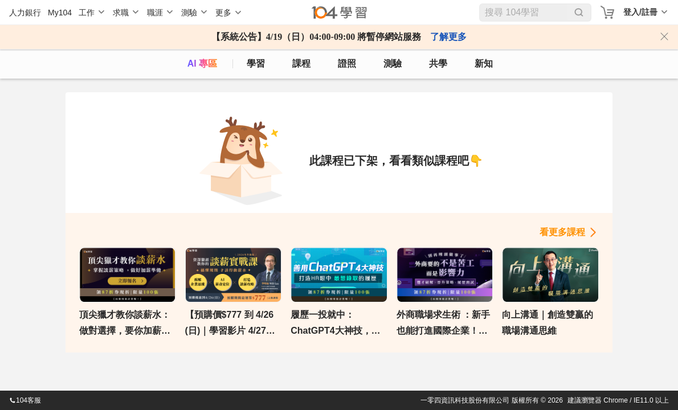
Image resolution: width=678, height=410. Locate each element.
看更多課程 (562, 232)
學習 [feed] (256, 63)
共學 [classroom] (438, 63)
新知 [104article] (484, 63)
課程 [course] (301, 63)
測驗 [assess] (392, 63)
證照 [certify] (347, 63)
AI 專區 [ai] (202, 63)
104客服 (25, 400)
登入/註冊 (640, 12)
